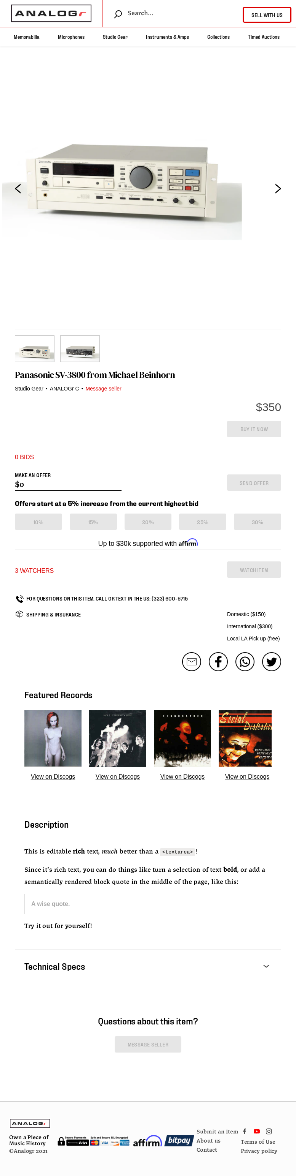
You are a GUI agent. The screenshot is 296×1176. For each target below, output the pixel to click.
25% (202, 521)
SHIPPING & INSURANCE (53, 614)
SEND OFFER (254, 482)
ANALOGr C (64, 389)
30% (258, 521)
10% (39, 521)
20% (148, 521)
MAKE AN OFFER (33, 474)
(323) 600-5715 (170, 598)
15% (93, 521)
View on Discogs (53, 776)
